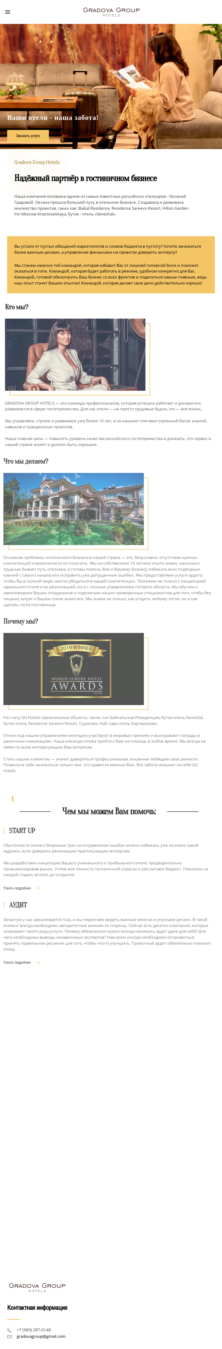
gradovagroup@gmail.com (41, 1336)
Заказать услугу (28, 136)
